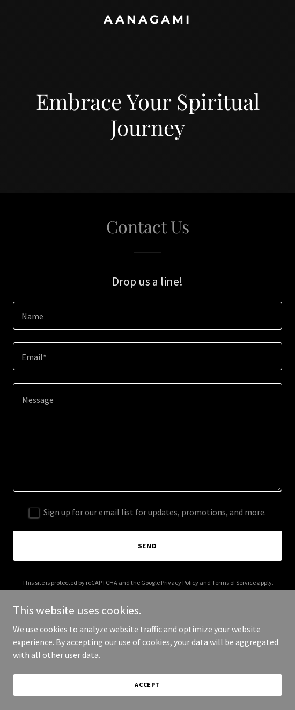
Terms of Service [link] (234, 583)
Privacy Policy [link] (179, 583)
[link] (147, 20)
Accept (147, 684)
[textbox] (147, 316)
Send (148, 546)
